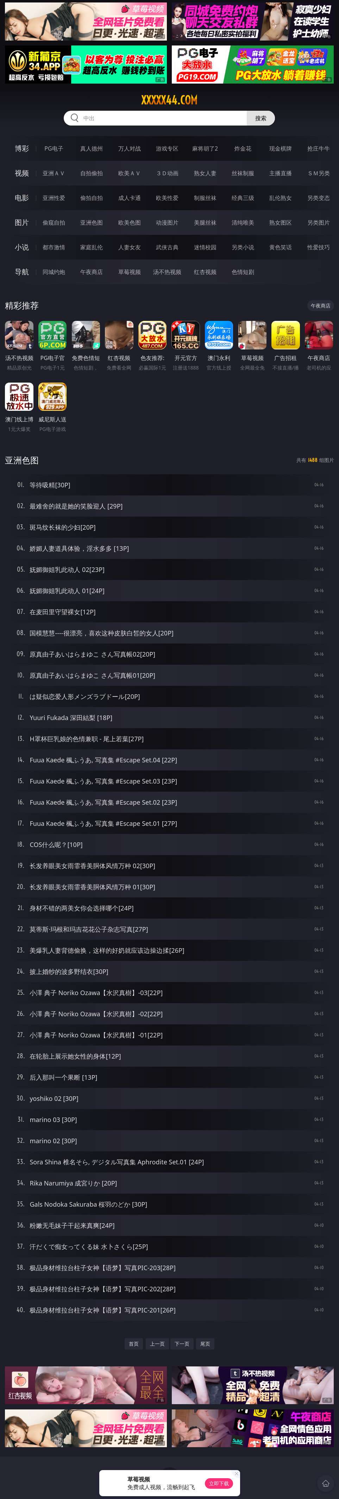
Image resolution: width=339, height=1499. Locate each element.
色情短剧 (243, 272)
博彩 (22, 148)
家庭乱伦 (91, 247)
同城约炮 (54, 272)
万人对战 (129, 148)
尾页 (205, 1343)
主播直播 (280, 173)
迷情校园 (205, 247)
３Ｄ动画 (167, 173)
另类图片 (318, 222)
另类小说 (243, 247)
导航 (22, 271)
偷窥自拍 (54, 222)
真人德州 (91, 148)
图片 (22, 222)
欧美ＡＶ (129, 173)
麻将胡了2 (205, 148)
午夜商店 (91, 272)
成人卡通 (129, 198)
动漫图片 (167, 222)
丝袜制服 (243, 173)
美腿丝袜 (205, 222)
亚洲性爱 (54, 198)
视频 (22, 173)
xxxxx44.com (169, 100)
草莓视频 (129, 272)
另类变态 (318, 198)
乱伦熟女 (280, 198)
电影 (22, 197)
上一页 (157, 1343)
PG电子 (53, 148)
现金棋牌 (280, 148)
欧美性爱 (167, 198)
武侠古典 (167, 247)
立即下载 (219, 1483)
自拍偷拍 (91, 173)
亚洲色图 (91, 222)
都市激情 (54, 247)
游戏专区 (167, 148)
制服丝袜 (205, 198)
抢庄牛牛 (318, 148)
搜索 (260, 118)
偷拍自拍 (91, 198)
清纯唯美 (243, 222)
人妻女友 (129, 247)
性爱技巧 (318, 247)
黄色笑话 (280, 247)
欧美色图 (129, 222)
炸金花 (242, 148)
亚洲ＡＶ (54, 173)
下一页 (182, 1343)
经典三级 (243, 198)
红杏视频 (205, 272)
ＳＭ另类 (318, 173)
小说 (22, 247)
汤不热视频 (167, 272)
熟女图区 (280, 222)
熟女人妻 (205, 173)
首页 (134, 1343)
